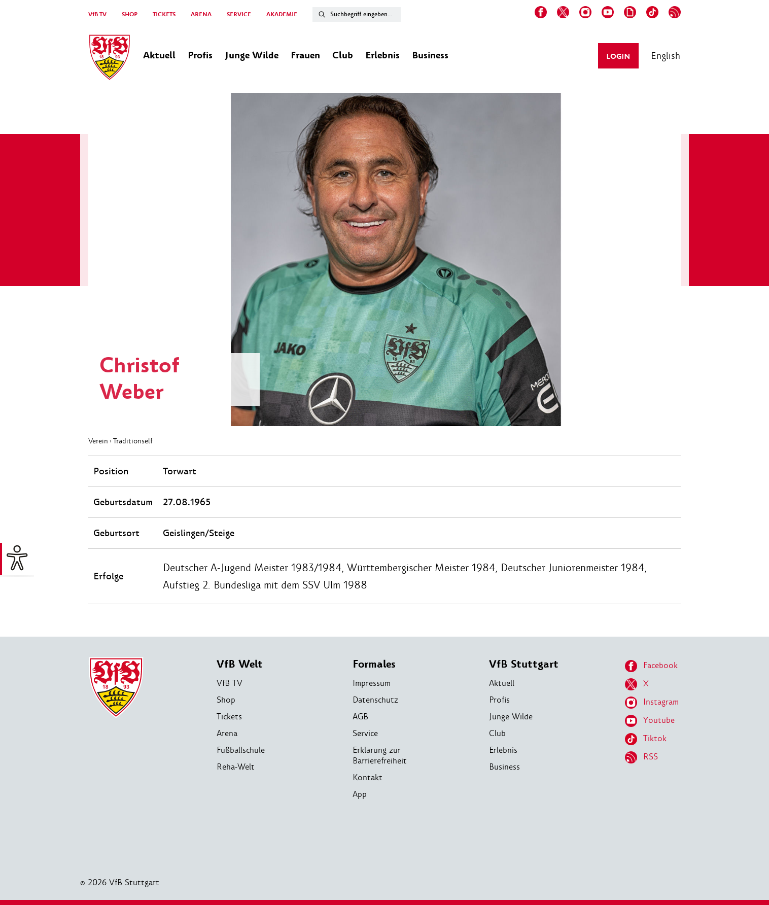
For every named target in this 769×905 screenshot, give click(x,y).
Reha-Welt (236, 766)
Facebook (651, 666)
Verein (98, 440)
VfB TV (97, 14)
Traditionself (133, 440)
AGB (360, 716)
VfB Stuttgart (523, 664)
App (360, 794)
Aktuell (501, 683)
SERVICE (239, 14)
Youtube (650, 721)
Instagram (652, 703)
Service (365, 733)
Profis (499, 699)
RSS (641, 757)
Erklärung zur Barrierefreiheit (380, 755)
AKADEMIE (281, 14)
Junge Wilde (511, 716)
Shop (226, 699)
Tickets (229, 716)
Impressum (372, 683)
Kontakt (367, 777)
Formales (374, 664)
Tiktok (646, 739)
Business (504, 766)
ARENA (201, 14)
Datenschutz (375, 699)
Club (497, 733)
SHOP (129, 14)
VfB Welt (240, 664)
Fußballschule (241, 750)
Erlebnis (503, 750)
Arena (227, 733)
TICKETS (164, 14)
